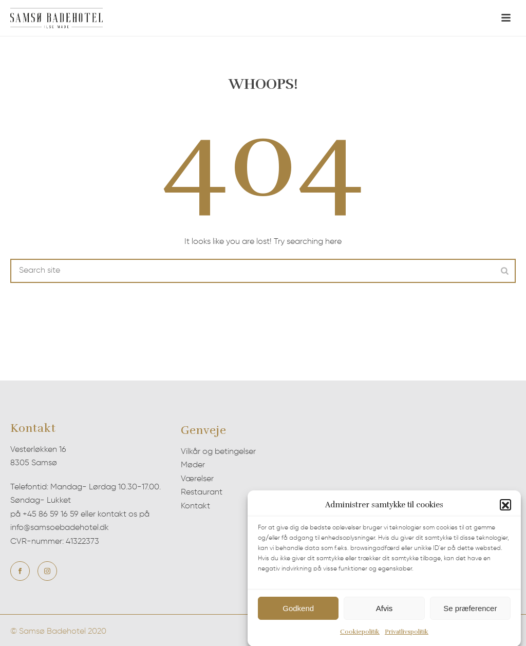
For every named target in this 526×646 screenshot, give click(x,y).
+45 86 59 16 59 (51, 514)
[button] (505, 508)
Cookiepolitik (360, 634)
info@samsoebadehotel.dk (59, 528)
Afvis (384, 610)
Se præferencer (470, 610)
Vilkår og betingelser (218, 452)
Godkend (298, 610)
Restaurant (201, 492)
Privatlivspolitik (406, 634)
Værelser (197, 479)
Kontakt (195, 506)
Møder (193, 465)
